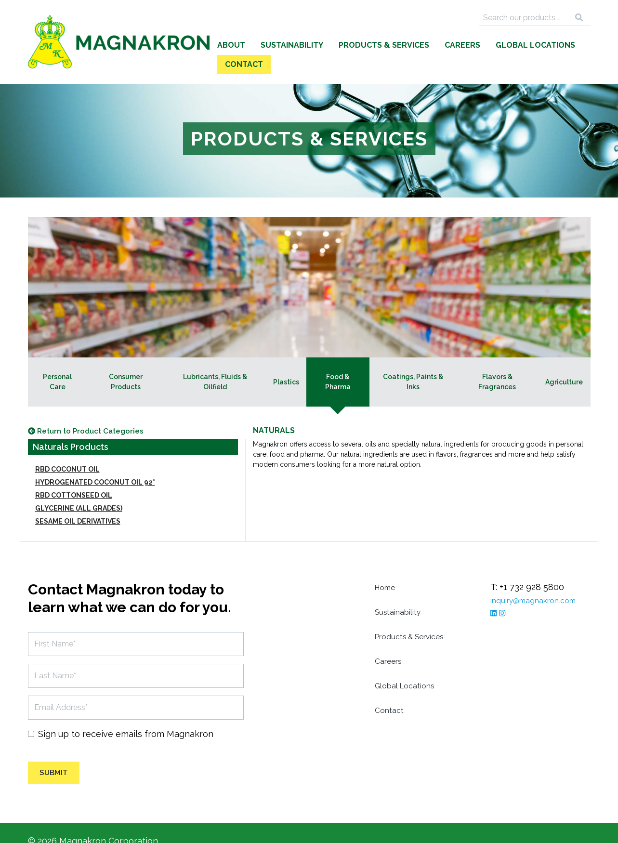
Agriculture (564, 363)
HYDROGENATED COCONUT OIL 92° (95, 465)
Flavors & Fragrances (497, 362)
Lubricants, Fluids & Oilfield (215, 362)
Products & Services (330, 45)
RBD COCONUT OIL (67, 452)
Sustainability (238, 45)
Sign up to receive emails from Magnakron (125, 716)
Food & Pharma (338, 362)
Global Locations (482, 45)
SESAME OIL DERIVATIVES (77, 504)
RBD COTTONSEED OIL (73, 478)
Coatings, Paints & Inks (413, 362)
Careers (409, 45)
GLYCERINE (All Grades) (78, 491)
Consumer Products (126, 362)
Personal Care (57, 362)
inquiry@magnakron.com (540, 583)
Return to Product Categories (95, 413)
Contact (564, 45)
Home (387, 570)
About (178, 45)
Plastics (286, 363)
